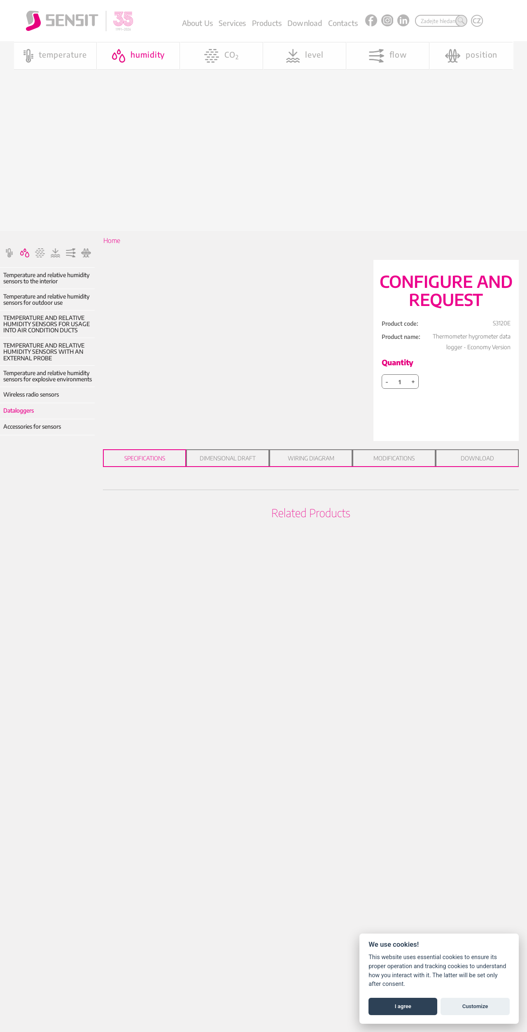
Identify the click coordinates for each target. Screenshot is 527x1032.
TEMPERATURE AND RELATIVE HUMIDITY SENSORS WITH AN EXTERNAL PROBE (43, 351)
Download (304, 23)
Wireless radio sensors (31, 394)
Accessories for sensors (32, 426)
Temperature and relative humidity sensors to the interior (46, 278)
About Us (197, 23)
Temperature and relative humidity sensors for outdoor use (46, 299)
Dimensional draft (228, 458)
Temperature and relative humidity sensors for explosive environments (47, 376)
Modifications (394, 458)
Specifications (144, 458)
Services (232, 23)
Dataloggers (18, 410)
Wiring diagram (311, 458)
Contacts (343, 23)
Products (267, 23)
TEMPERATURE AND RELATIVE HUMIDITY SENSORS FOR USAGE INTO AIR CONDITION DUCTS (46, 324)
